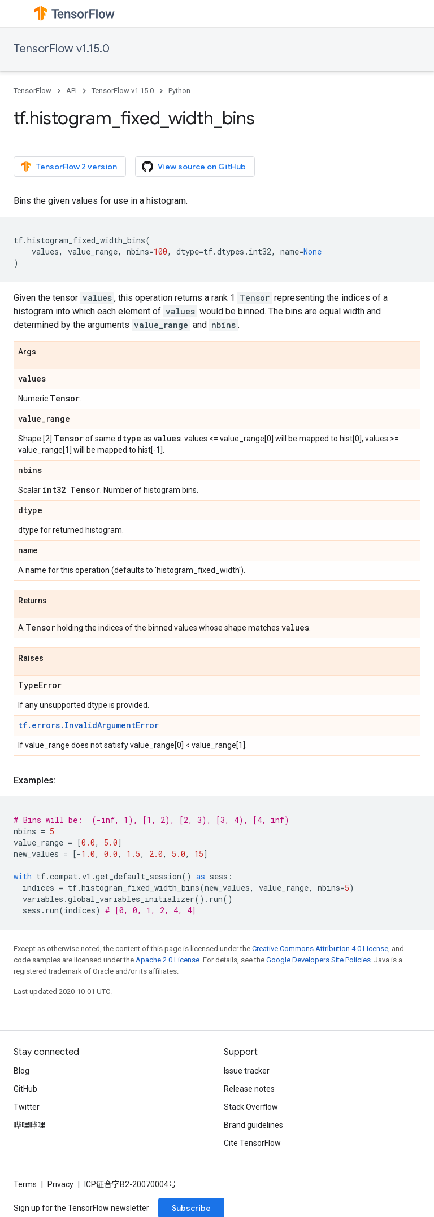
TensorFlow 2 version (68, 166)
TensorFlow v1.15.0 (62, 49)
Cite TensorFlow (252, 1143)
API (71, 90)
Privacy (60, 1184)
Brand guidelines (253, 1125)
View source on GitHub (194, 166)
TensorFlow (32, 90)
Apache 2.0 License (167, 960)
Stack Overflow (251, 1106)
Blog (21, 1070)
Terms (25, 1184)
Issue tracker (247, 1070)
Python (179, 90)
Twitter (27, 1106)
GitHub (25, 1088)
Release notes (249, 1088)
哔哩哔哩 (29, 1125)
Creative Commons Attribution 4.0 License (320, 948)
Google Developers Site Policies (318, 960)
